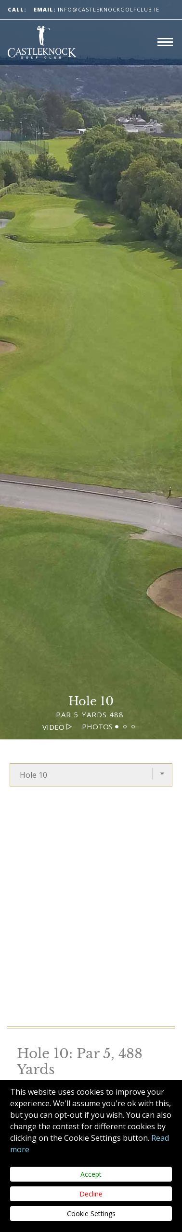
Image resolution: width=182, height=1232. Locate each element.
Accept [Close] (91, 1174)
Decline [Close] (91, 1193)
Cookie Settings (91, 1213)
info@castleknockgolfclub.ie (96, 9)
